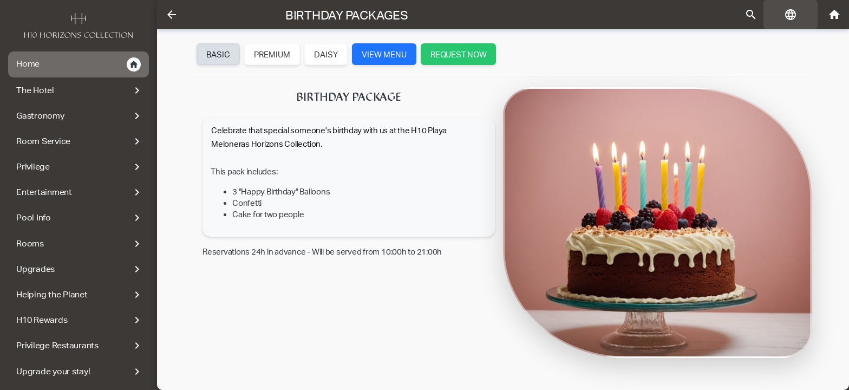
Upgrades (79, 269)
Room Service (79, 141)
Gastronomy (79, 115)
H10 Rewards (79, 320)
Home (78, 64)
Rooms (79, 243)
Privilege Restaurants (79, 345)
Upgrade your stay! (79, 371)
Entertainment (79, 192)
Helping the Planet (79, 294)
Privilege (79, 166)
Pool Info (79, 217)
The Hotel (79, 90)
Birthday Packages (346, 15)
